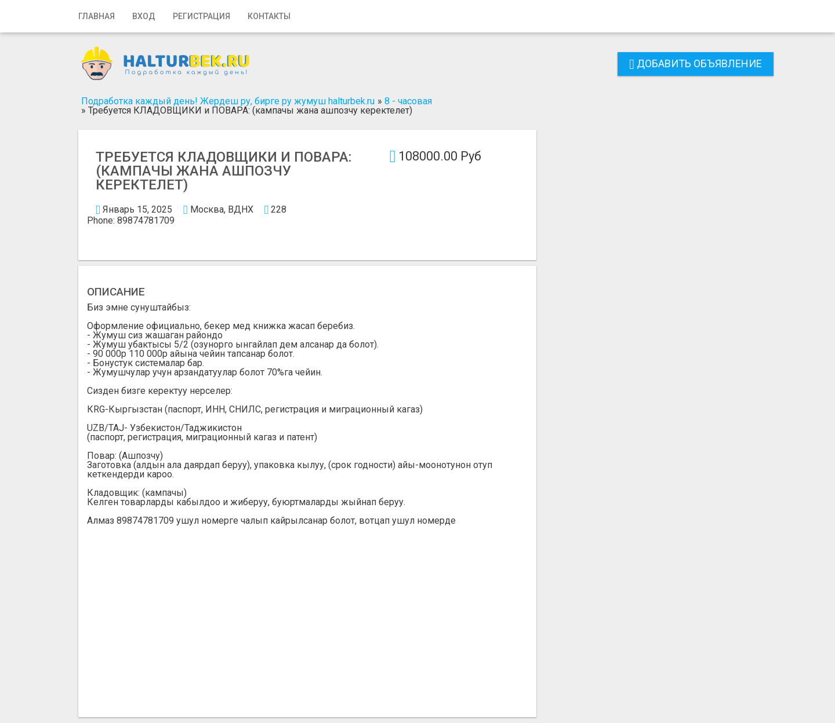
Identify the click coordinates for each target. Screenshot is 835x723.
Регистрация (201, 16)
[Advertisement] (307, 612)
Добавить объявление (695, 63)
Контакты (269, 16)
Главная (96, 16)
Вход (143, 16)
